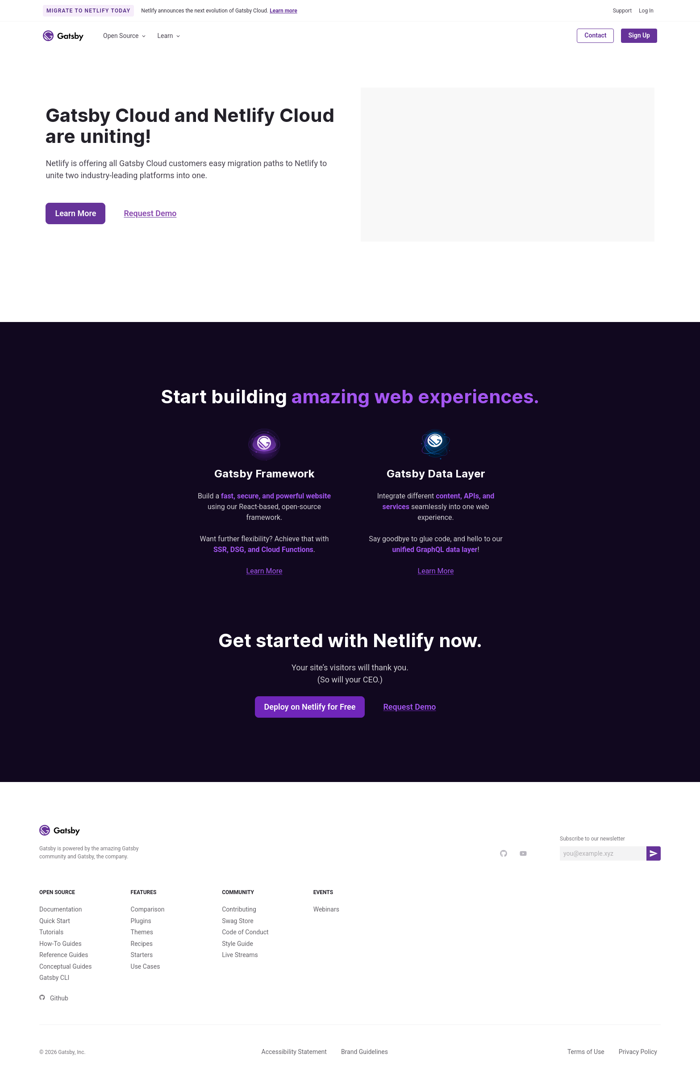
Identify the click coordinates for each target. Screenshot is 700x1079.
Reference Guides (63, 954)
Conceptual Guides (65, 966)
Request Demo (150, 213)
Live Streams (240, 954)
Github (53, 998)
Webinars (326, 909)
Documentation (60, 909)
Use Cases (145, 966)
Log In (646, 11)
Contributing (239, 909)
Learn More (75, 213)
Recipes (142, 943)
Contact (595, 35)
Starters (142, 954)
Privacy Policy (638, 1051)
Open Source (125, 36)
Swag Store (238, 920)
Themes (142, 932)
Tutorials (51, 932)
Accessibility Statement (294, 1051)
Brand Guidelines (364, 1051)
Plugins (141, 920)
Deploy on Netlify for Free (310, 706)
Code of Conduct (245, 932)
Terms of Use (585, 1051)
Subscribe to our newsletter (592, 839)
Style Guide (237, 943)
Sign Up (639, 35)
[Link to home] (63, 35)
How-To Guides (60, 943)
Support (622, 11)
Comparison (148, 909)
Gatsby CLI (54, 977)
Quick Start (54, 920)
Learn (169, 36)
